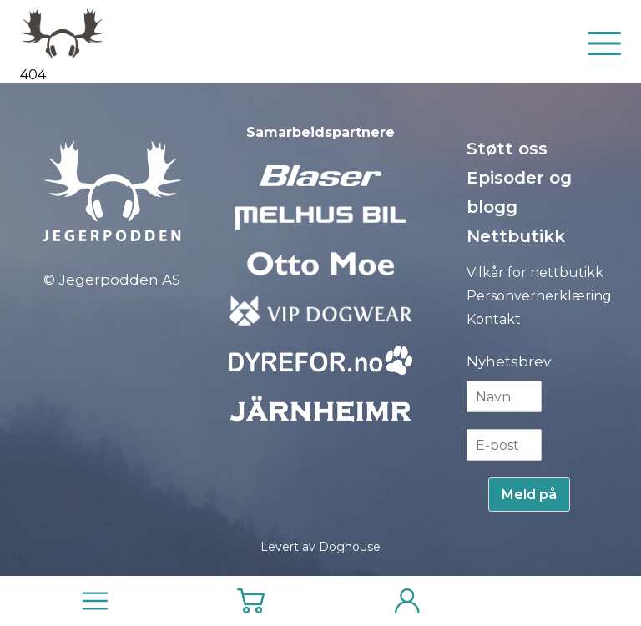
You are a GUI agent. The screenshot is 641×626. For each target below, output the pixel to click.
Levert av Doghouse (320, 546)
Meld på (529, 494)
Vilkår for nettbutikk (535, 272)
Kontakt (494, 319)
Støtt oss (507, 149)
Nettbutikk (516, 236)
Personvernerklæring (539, 296)
